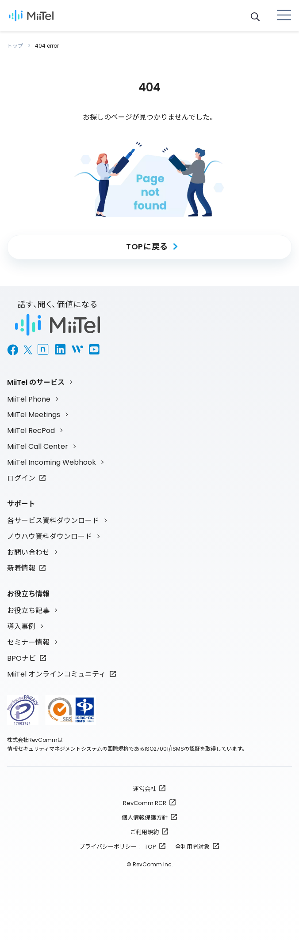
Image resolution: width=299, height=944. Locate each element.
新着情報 (21, 568)
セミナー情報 (28, 642)
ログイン (21, 478)
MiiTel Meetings (33, 415)
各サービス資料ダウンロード (53, 520)
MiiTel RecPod (31, 430)
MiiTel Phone (28, 399)
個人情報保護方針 (145, 817)
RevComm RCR (144, 803)
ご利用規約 (144, 832)
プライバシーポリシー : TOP (117, 846)
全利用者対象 (192, 846)
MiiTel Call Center (37, 446)
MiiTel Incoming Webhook (51, 462)
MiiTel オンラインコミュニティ (56, 674)
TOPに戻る (147, 246)
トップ (15, 45)
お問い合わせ (28, 552)
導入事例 (21, 626)
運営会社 (144, 789)
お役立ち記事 (28, 611)
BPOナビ (21, 658)
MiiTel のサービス (36, 382)
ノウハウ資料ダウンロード (49, 536)
